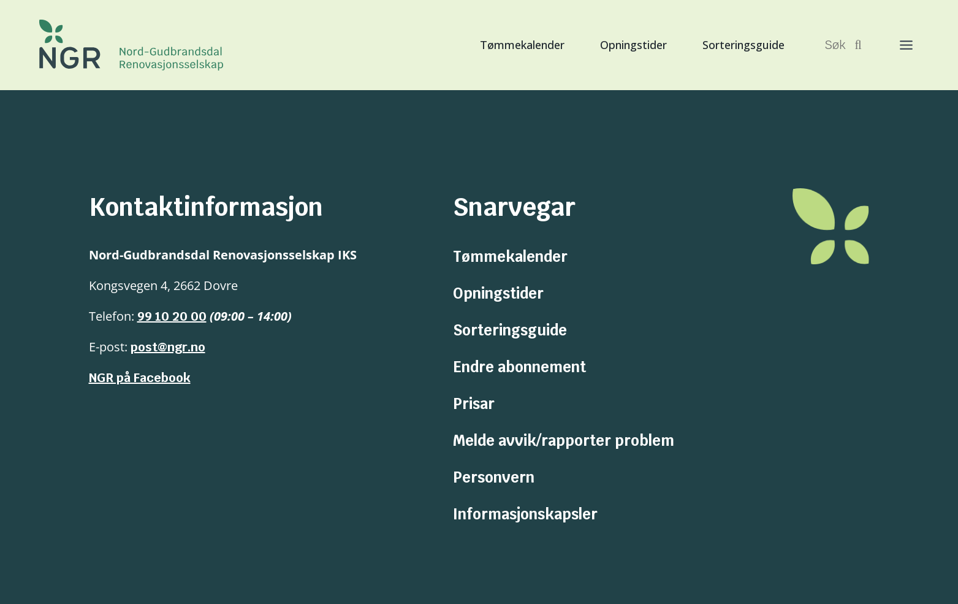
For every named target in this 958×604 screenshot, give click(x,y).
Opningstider (633, 44)
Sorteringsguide (743, 44)
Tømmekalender (522, 44)
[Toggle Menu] (894, 45)
